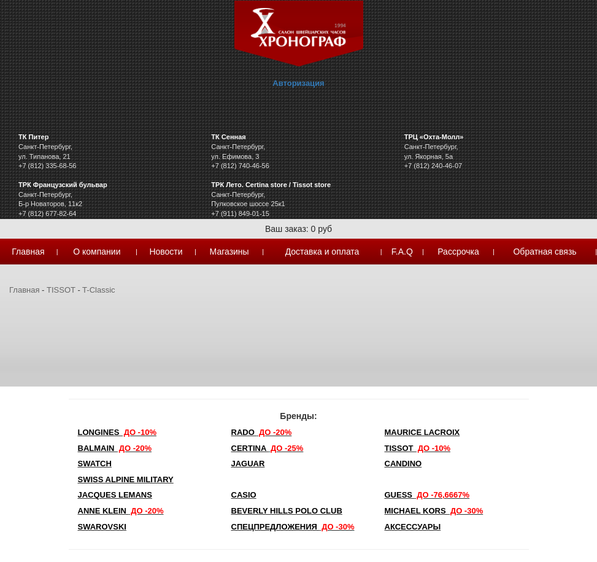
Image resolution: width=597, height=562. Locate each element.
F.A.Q (402, 251)
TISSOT (61, 289)
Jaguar (248, 463)
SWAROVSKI (102, 526)
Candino (403, 463)
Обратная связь (544, 251)
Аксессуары (413, 526)
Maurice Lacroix (422, 432)
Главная (28, 251)
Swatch (95, 463)
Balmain (115, 448)
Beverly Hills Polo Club (286, 510)
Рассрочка (458, 251)
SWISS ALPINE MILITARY (126, 479)
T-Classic (98, 289)
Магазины (229, 251)
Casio (243, 494)
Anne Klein (121, 510)
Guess (427, 494)
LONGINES (117, 432)
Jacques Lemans (115, 494)
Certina (267, 448)
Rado (261, 432)
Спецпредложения (293, 526)
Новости (165, 251)
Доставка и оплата (322, 251)
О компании (96, 251)
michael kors (434, 510)
